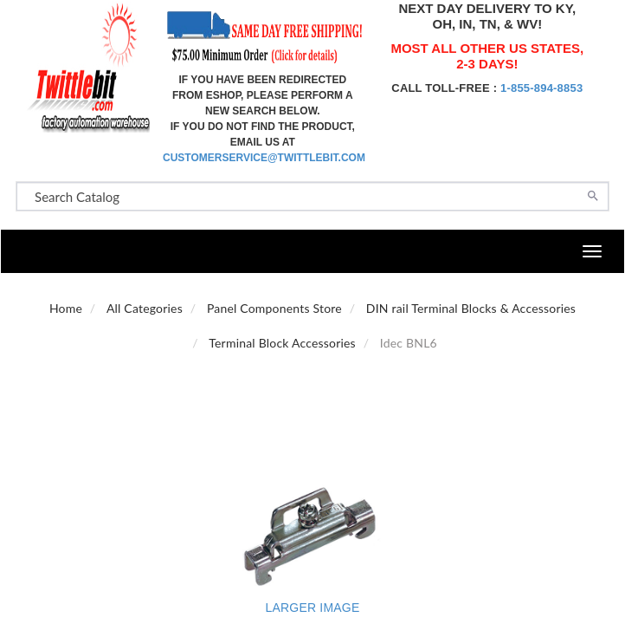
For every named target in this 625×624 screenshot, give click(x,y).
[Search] (593, 194)
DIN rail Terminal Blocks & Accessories (471, 308)
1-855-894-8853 (541, 87)
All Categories (144, 308)
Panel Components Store (274, 308)
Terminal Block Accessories (282, 342)
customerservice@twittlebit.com (264, 158)
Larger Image (313, 607)
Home (65, 308)
